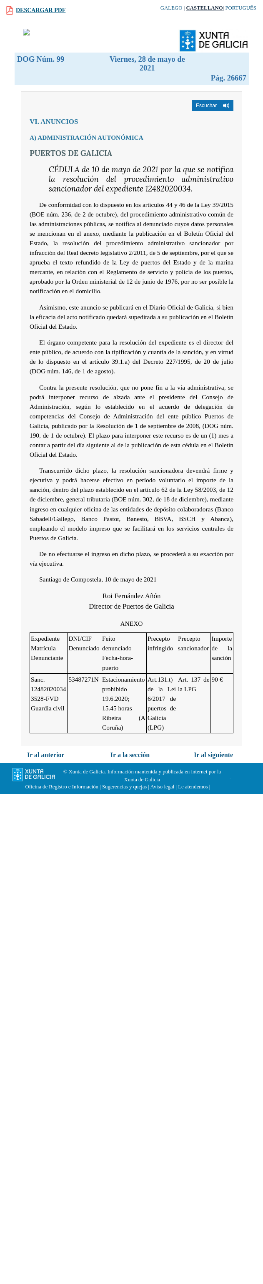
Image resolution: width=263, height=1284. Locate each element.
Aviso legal (162, 787)
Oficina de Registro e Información (61, 787)
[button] (212, 105)
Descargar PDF (40, 10)
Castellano (204, 8)
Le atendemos (193, 787)
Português (240, 8)
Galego (171, 8)
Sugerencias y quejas (124, 787)
